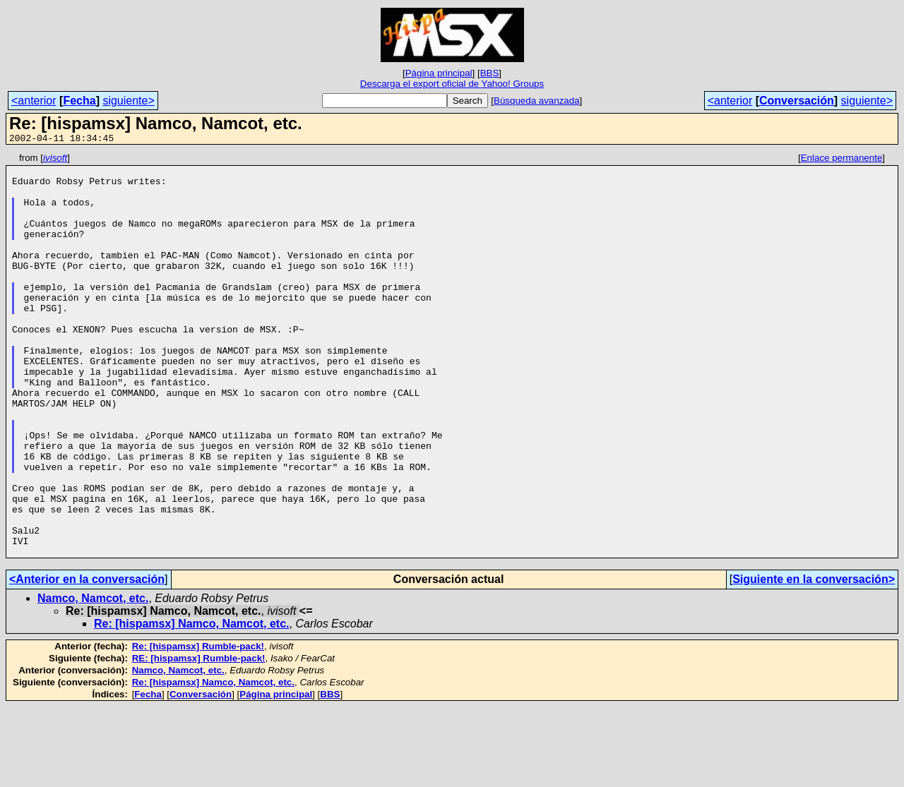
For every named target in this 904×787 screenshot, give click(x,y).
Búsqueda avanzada (537, 100)
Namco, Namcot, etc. (92, 679)
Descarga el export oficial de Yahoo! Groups (452, 83)
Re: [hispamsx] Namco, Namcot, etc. (192, 704)
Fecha (79, 101)
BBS (489, 73)
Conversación (796, 101)
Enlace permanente (842, 160)
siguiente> (128, 101)
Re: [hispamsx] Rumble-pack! (198, 726)
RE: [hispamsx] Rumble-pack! (199, 738)
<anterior (33, 101)
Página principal (438, 73)
